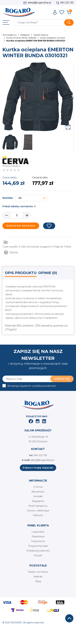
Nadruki (38, 576)
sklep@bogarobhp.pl (39, 2)
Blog (38, 581)
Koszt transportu (38, 505)
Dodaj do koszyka (20, 225)
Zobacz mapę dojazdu (38, 467)
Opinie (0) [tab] (47, 273)
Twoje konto (38, 541)
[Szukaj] (44, 22)
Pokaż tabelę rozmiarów (17, 206)
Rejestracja (38, 536)
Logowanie (38, 531)
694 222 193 (67, 2)
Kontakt (38, 496)
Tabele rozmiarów (38, 571)
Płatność (38, 515)
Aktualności (38, 491)
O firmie (38, 486)
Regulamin (38, 501)
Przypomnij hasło (38, 545)
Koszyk (38, 555)
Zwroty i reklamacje (38, 510)
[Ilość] (16, 215)
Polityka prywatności (38, 550)
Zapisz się (62, 378)
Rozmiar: (7, 197)
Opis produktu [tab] (21, 273)
